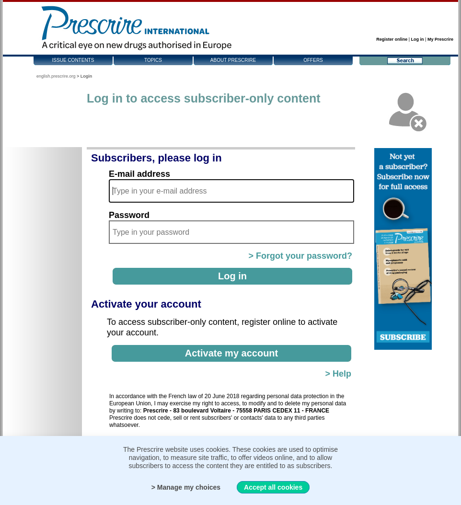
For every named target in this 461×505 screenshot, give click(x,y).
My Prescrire (440, 39)
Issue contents (73, 60)
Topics (153, 60)
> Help (338, 374)
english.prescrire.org (56, 76)
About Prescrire (233, 60)
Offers (313, 60)
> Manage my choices (185, 487)
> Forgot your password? (300, 256)
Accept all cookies (273, 487)
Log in (417, 39)
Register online (391, 39)
